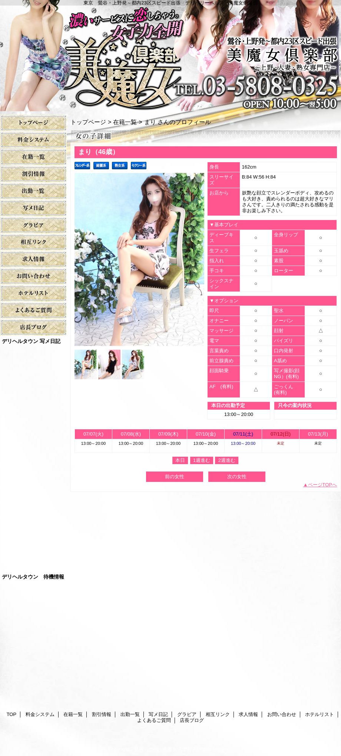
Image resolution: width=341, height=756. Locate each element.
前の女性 (174, 476)
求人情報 (33, 259)
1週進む (201, 460)
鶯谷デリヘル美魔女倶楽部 (163, 749)
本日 (180, 460)
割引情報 (33, 174)
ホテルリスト (33, 293)
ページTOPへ (322, 484)
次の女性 (236, 476)
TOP (33, 123)
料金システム (33, 140)
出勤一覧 (33, 191)
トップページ (88, 122)
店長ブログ (33, 327)
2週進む (226, 460)
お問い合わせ (33, 276)
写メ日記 (33, 208)
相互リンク (33, 242)
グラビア (33, 225)
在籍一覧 (33, 157)
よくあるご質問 (33, 310)
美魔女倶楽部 (170, 55)
